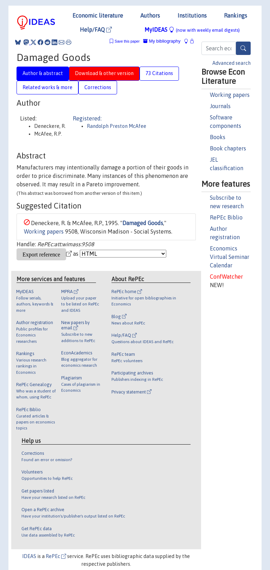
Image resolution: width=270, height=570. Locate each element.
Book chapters (228, 148)
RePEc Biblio (226, 217)
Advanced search (231, 63)
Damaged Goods (142, 223)
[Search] (243, 48)
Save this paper (127, 41)
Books (217, 137)
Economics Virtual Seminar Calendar (229, 256)
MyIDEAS (192, 29)
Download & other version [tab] (104, 73)
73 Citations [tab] (159, 73)
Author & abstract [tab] (42, 73)
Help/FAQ (96, 29)
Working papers (230, 95)
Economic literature (97, 15)
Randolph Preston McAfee (116, 126)
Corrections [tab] (97, 87)
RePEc (56, 556)
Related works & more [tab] (47, 87)
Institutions (192, 15)
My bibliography (161, 41)
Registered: (87, 118)
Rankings (235, 15)
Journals (220, 106)
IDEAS (29, 556)
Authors (150, 15)
